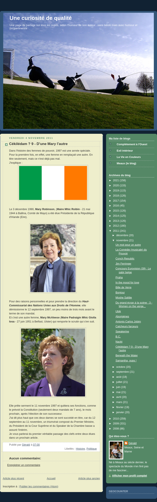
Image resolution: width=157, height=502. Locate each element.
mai (118, 392)
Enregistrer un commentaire (23, 465)
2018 (116, 195)
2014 (116, 215)
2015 (116, 210)
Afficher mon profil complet (129, 475)
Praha (119, 277)
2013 (116, 220)
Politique (92, 448)
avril (119, 397)
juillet (119, 382)
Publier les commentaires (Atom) (39, 486)
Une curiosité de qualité (41, 18)
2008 (116, 428)
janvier (120, 412)
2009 (116, 423)
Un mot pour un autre (128, 244)
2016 (116, 205)
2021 (116, 180)
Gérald (133, 443)
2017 (116, 200)
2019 (116, 190)
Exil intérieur (125, 150)
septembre (123, 371)
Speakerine (122, 331)
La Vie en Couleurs (129, 157)
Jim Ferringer (123, 263)
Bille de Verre (124, 287)
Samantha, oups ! (126, 360)
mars (119, 402)
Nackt (119, 341)
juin (118, 387)
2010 (116, 418)
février (120, 407)
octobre (121, 366)
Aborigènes (122, 316)
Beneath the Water (127, 355)
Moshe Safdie (124, 297)
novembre (122, 240)
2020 (116, 185)
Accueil (51, 478)
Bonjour (120, 292)
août (119, 376)
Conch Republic (125, 258)
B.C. (118, 336)
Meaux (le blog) (126, 163)
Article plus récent (13, 478)
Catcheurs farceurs (127, 326)
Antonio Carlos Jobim (128, 321)
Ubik (118, 311)
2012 (116, 225)
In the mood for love (127, 282)
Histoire (80, 448)
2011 (116, 230)
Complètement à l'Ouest (132, 144)
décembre (122, 235)
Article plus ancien (89, 478)
